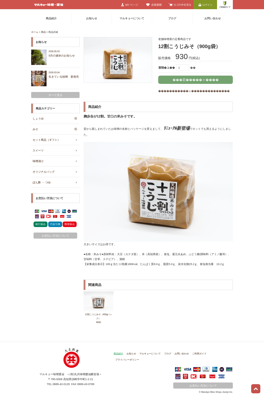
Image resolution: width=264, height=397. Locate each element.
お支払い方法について (55, 235)
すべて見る (55, 95)
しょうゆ (38, 118)
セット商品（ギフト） (46, 139)
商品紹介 (51, 18)
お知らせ (91, 18)
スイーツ (38, 150)
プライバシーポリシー (127, 359)
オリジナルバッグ (44, 171)
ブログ (172, 18)
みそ (35, 129)
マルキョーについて (132, 18)
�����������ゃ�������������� (194, 91)
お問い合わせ (212, 18)
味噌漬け (38, 161)
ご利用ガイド (199, 353)
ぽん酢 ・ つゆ (42, 182)
